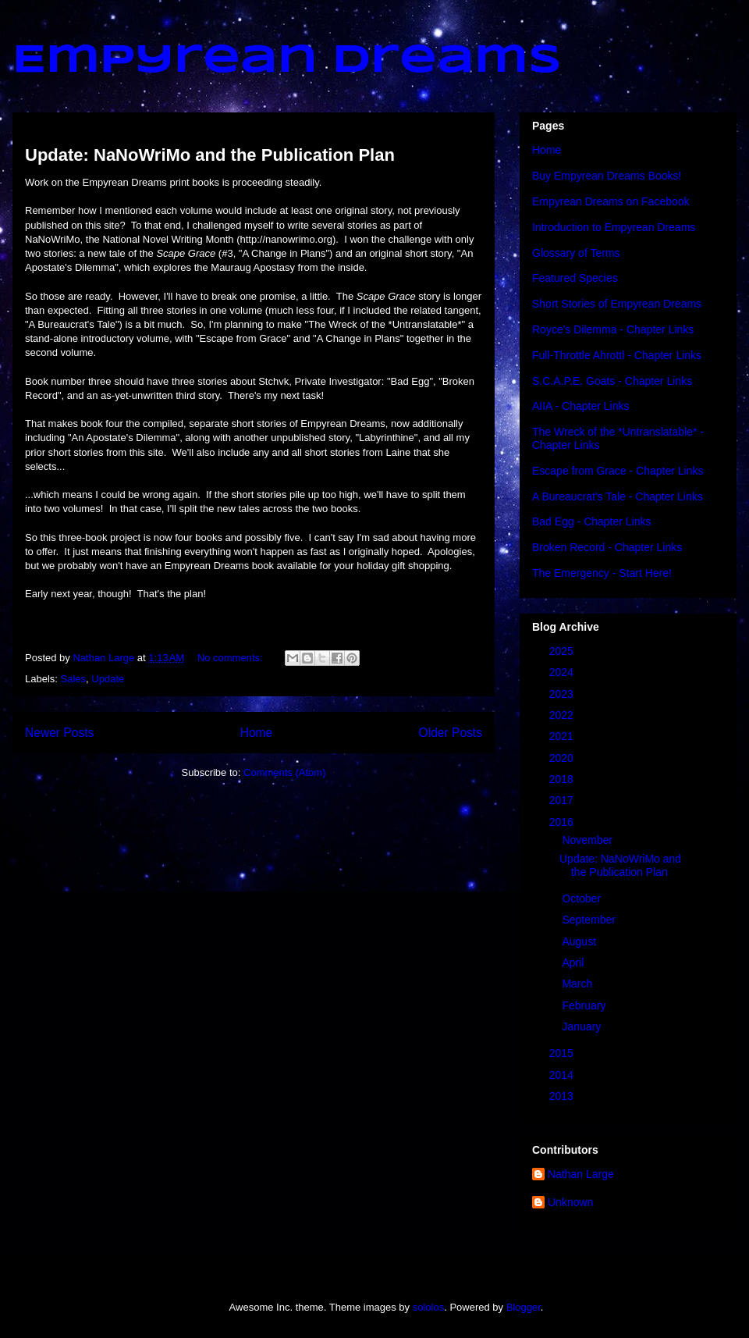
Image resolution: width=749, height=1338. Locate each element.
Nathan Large (581, 1174)
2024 (563, 672)
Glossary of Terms (576, 253)
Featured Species (575, 278)
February (585, 1005)
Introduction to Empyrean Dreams (613, 227)
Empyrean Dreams (287, 61)
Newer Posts (59, 732)
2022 (563, 715)
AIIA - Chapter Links (581, 406)
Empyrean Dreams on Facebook (611, 201)
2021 (563, 736)
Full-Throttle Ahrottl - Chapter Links (616, 355)
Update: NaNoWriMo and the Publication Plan (210, 155)
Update (107, 679)
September (590, 919)
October (583, 898)
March (578, 983)
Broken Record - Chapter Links (607, 547)
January (583, 1026)
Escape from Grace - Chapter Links (617, 470)
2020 (563, 758)
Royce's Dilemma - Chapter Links (613, 329)
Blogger (523, 1307)
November (588, 840)
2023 (563, 694)
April (574, 962)
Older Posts (450, 732)
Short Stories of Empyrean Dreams (616, 303)
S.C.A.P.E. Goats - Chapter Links (612, 381)
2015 (563, 1053)
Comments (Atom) (284, 772)
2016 (563, 822)
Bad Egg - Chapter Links (591, 521)
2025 (563, 651)
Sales (74, 679)
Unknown (570, 1202)
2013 (563, 1096)
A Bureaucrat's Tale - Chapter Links (617, 496)
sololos (428, 1307)
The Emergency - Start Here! (602, 573)
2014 (563, 1075)
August (580, 941)
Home (256, 732)
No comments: (231, 658)
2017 (563, 800)
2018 (563, 779)
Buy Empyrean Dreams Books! (606, 175)
